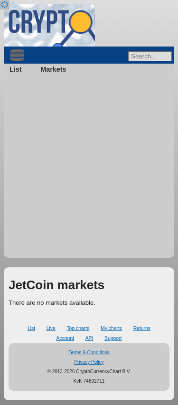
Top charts (77, 328)
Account (65, 338)
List (15, 69)
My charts (111, 328)
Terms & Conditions (89, 352)
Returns (141, 328)
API (89, 338)
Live (51, 328)
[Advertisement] (89, 169)
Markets (53, 69)
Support (113, 338)
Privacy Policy (88, 362)
